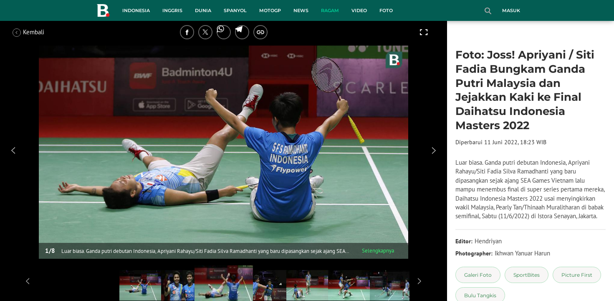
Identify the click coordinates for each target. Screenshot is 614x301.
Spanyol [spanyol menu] (235, 10)
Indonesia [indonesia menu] (136, 10)
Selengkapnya (378, 250)
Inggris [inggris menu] (172, 10)
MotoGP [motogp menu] (270, 10)
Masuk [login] (511, 10)
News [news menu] (300, 10)
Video (359, 10)
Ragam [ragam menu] (330, 10)
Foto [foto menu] (386, 10)
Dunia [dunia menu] (203, 10)
